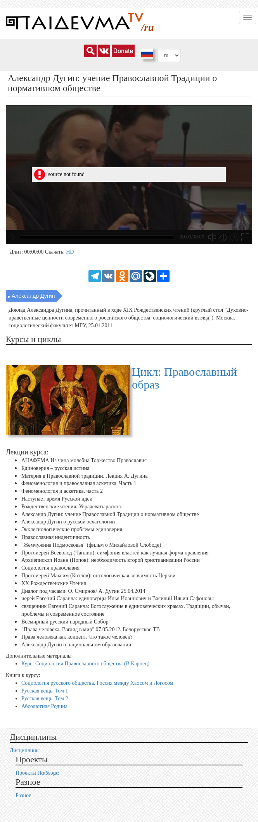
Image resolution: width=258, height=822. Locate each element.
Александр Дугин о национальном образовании (76, 645)
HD (70, 252)
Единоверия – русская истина (55, 468)
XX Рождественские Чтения (53, 583)
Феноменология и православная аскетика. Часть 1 (78, 483)
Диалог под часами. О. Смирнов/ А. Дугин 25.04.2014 (83, 591)
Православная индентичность (55, 537)
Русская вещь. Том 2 (44, 698)
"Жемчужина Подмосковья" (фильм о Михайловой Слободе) (91, 545)
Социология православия (50, 568)
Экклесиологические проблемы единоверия (71, 529)
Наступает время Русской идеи (56, 499)
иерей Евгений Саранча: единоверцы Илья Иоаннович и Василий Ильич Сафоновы (117, 598)
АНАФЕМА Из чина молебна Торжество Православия (84, 460)
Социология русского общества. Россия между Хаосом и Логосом (97, 683)
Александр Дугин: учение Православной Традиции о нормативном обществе (110, 514)
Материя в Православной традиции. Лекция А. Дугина (84, 476)
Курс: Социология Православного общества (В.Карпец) (85, 664)
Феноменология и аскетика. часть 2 (62, 491)
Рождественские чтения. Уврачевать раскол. (71, 506)
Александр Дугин (33, 296)
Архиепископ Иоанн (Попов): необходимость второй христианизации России (110, 560)
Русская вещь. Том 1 (44, 691)
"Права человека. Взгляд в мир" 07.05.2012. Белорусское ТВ (90, 629)
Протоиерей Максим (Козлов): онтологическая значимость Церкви (98, 576)
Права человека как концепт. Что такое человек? (77, 637)
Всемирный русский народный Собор (65, 622)
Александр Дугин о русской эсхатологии (68, 522)
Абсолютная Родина (44, 706)
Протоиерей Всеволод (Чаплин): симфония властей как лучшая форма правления (114, 552)
